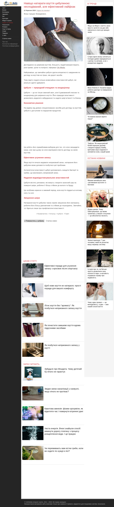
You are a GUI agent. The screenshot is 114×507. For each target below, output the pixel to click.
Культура (5, 18)
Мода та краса (7, 20)
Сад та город (6, 29)
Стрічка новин (51, 221)
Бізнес (4, 10)
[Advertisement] (53, 129)
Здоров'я (5, 14)
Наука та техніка (43, 10)
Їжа (3, 16)
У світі (4, 35)
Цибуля (60, 214)
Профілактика (43, 214)
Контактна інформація (10, 44)
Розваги (4, 27)
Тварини (5, 33)
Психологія (5, 25)
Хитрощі (52, 214)
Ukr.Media (61, 68)
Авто (3, 8)
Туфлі (67, 214)
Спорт (4, 31)
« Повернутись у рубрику (34, 221)
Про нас (5, 42)
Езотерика (5, 12)
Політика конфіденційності (11, 46)
